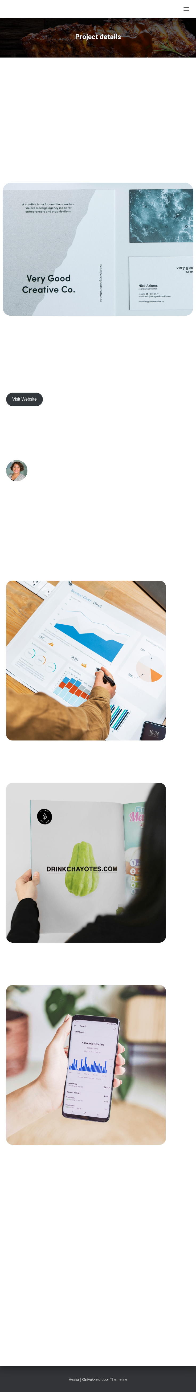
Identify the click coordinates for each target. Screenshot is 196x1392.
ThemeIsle (118, 1379)
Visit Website (24, 399)
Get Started (98, 1300)
